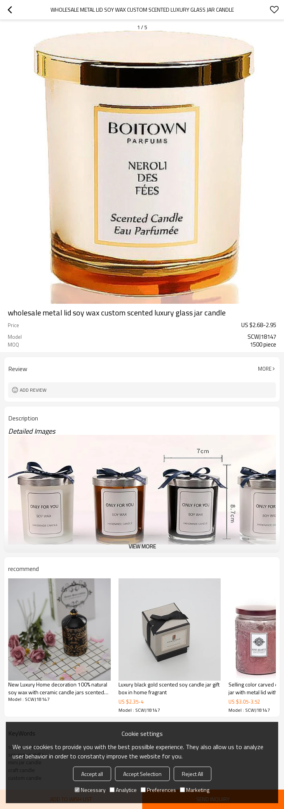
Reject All (192, 774)
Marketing (194, 790)
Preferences (158, 790)
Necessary (90, 790)
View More (142, 546)
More (265, 369)
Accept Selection (142, 774)
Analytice (123, 790)
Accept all (92, 774)
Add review (33, 390)
